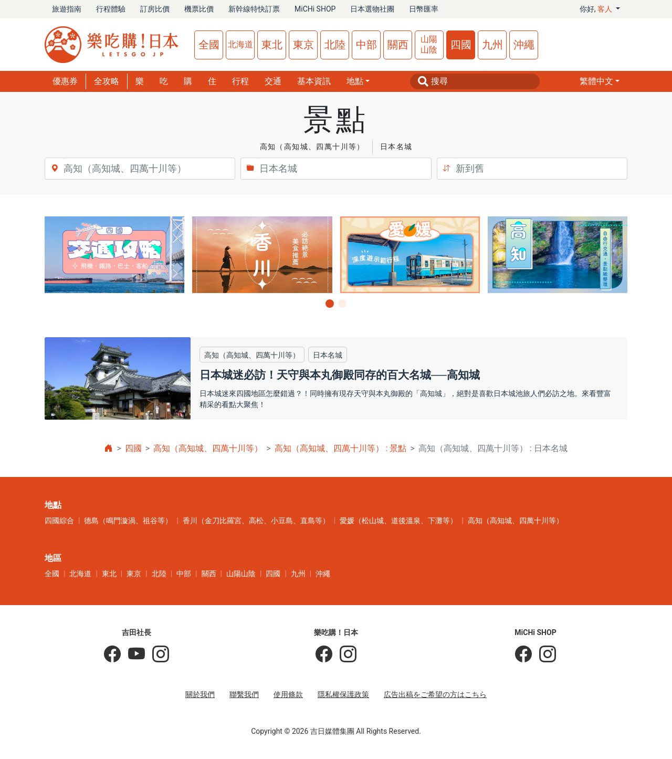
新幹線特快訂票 (254, 9)
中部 (366, 44)
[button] (599, 81)
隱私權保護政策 (343, 694)
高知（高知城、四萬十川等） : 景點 (341, 448)
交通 (273, 81)
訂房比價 (155, 9)
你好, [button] (597, 9)
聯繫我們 (244, 694)
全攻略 (106, 81)
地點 (354, 81)
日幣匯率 (423, 9)
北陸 (334, 44)
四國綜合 (59, 520)
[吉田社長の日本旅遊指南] (112, 654)
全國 (208, 44)
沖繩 (523, 44)
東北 (271, 44)
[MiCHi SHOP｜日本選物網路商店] (544, 654)
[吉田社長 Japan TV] (133, 654)
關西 (397, 44)
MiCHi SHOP (315, 9)
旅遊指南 (66, 9)
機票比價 (199, 9)
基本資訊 (314, 81)
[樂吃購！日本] (324, 654)
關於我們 (200, 694)
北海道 (240, 44)
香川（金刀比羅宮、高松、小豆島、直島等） (256, 520)
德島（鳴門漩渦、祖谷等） (128, 520)
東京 (303, 44)
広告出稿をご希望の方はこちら (435, 694)
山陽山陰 (429, 44)
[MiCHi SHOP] (523, 654)
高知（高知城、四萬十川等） (207, 448)
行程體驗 (110, 9)
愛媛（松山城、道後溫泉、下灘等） (398, 520)
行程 (240, 81)
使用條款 (288, 694)
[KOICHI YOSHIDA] (157, 654)
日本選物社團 (372, 9)
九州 (492, 44)
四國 (460, 44)
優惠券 (65, 81)
